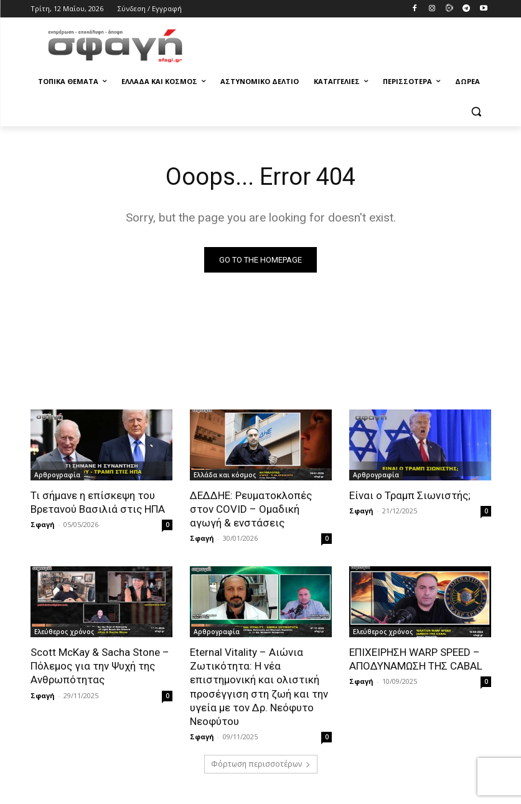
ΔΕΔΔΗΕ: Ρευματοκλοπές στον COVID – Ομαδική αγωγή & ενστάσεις (251, 509)
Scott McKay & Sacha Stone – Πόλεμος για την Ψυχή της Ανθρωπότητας (100, 666)
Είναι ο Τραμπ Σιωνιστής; (410, 495)
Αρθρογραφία (57, 474)
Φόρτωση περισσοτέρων (261, 764)
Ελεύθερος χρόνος (64, 631)
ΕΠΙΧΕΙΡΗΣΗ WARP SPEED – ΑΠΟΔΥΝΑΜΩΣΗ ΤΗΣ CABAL (415, 659)
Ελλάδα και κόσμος (225, 474)
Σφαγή (43, 524)
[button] (476, 111)
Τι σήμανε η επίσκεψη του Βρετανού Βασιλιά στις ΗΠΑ (98, 502)
